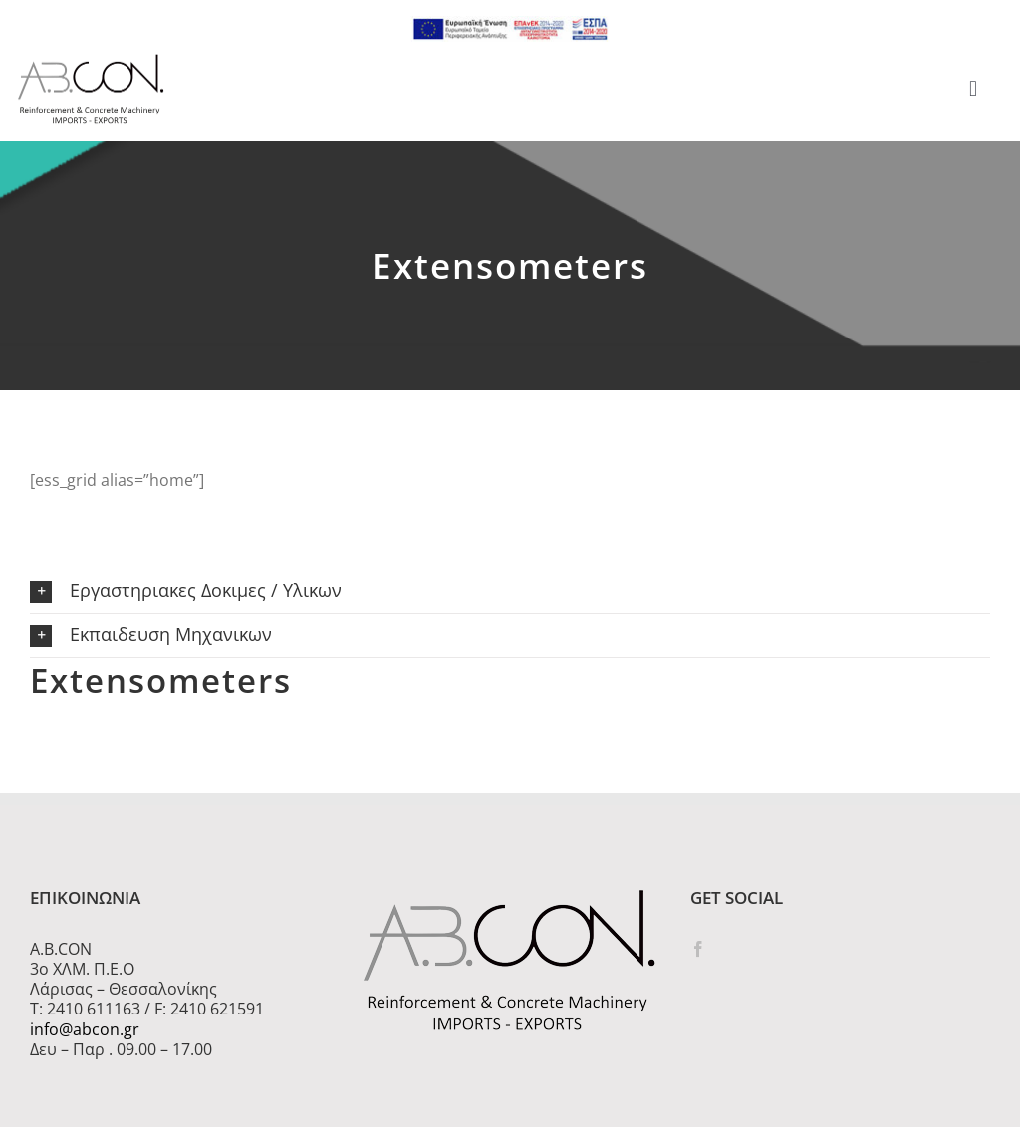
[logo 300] (90, 60)
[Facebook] (698, 949)
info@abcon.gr (84, 1029)
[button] (510, 591)
